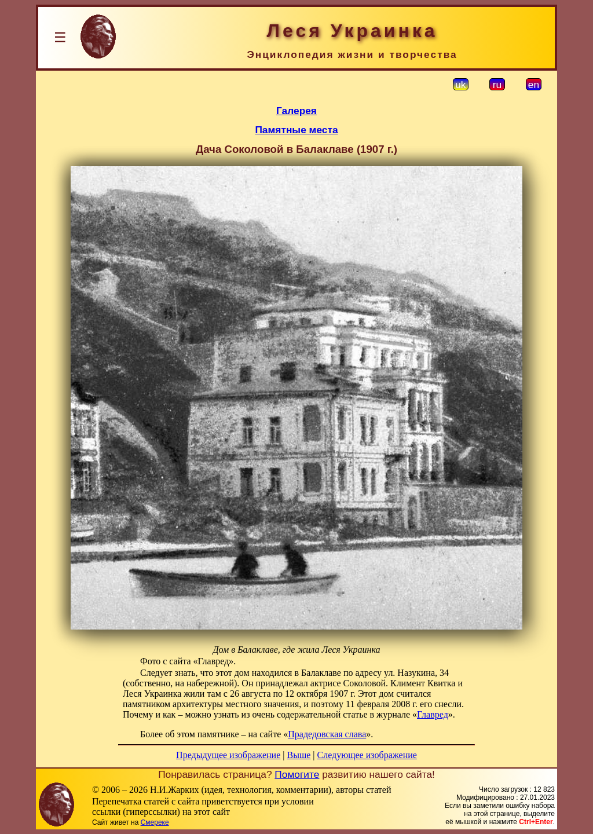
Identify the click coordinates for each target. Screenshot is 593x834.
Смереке (155, 822)
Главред (432, 714)
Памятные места (296, 130)
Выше (298, 755)
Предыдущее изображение (228, 755)
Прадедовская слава (327, 734)
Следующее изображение (367, 755)
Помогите (296, 774)
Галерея (296, 110)
